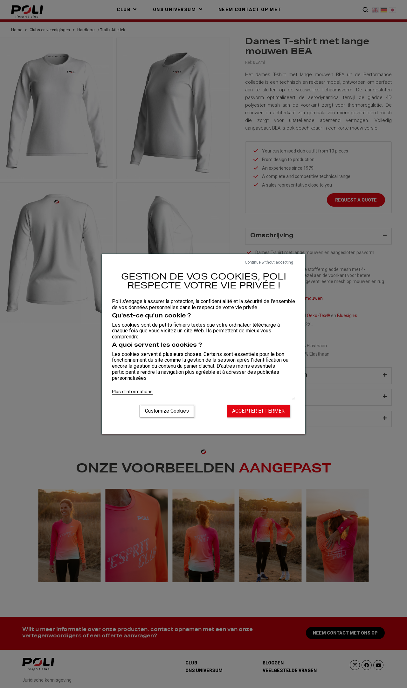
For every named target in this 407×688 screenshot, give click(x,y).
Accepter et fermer (258, 411)
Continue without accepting (269, 262)
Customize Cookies (167, 411)
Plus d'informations (132, 391)
